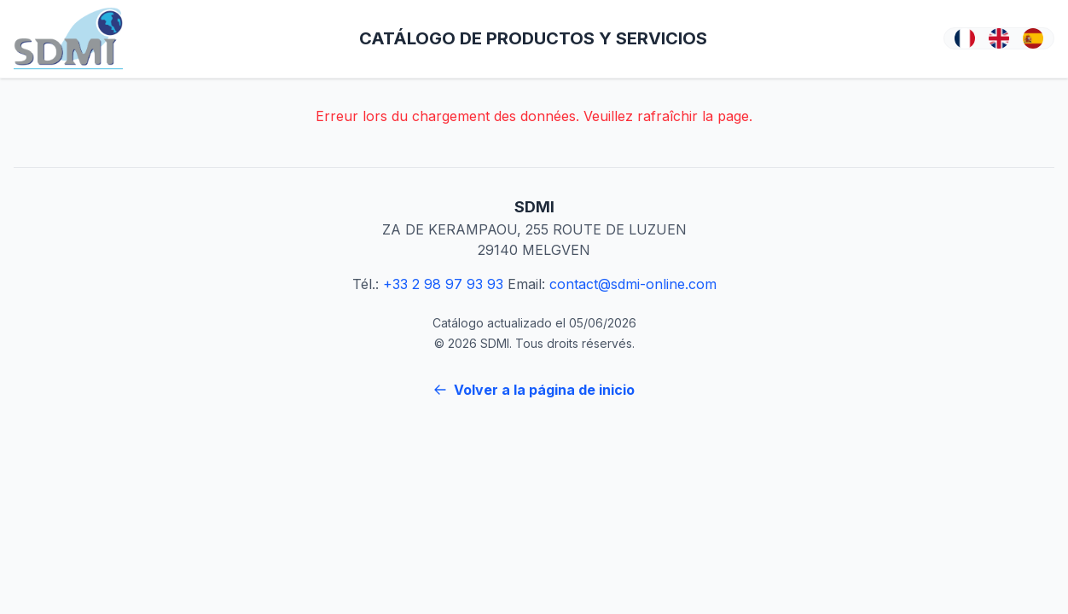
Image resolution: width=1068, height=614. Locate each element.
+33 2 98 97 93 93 (443, 284)
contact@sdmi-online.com (633, 284)
